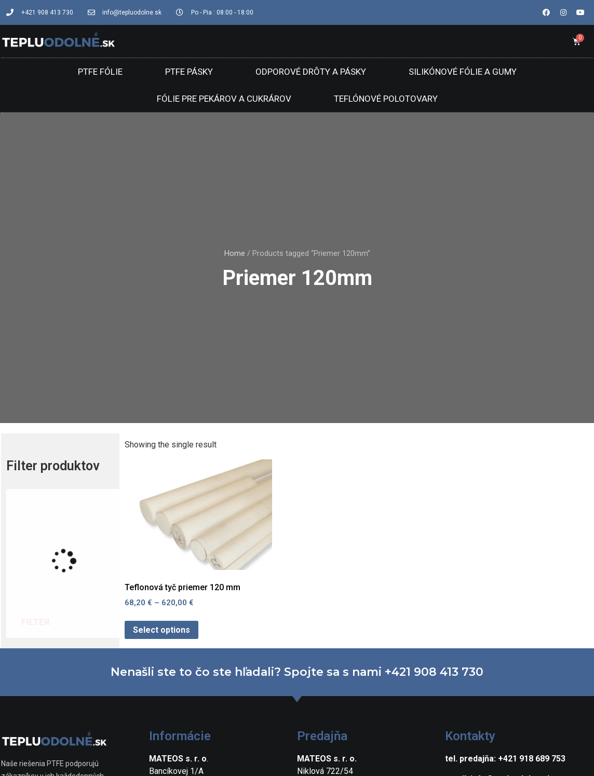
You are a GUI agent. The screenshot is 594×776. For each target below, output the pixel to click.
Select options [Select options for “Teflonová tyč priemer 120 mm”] (161, 630)
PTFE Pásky (189, 71)
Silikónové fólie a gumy (463, 71)
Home (234, 253)
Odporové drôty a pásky (310, 71)
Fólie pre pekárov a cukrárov (224, 98)
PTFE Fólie (100, 71)
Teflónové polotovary (386, 98)
